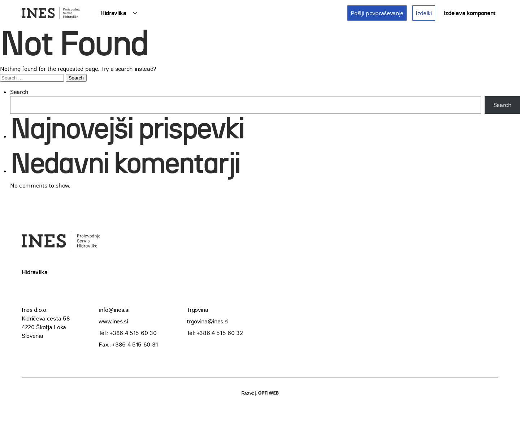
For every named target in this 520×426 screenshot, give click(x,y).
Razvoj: (260, 393)
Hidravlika (113, 13)
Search (19, 91)
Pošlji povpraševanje (377, 13)
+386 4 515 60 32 (220, 332)
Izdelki (424, 13)
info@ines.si (114, 309)
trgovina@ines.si (208, 321)
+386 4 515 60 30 (133, 332)
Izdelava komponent (469, 13)
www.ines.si (113, 321)
